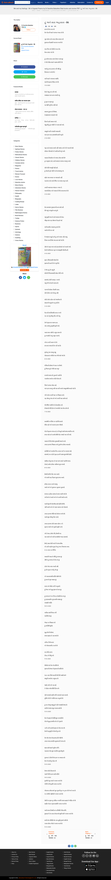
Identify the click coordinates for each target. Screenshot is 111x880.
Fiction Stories (19, 152)
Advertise (72, 2)
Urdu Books (49, 872)
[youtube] (93, 855)
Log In (107, 2)
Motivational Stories (21, 154)
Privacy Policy (15, 856)
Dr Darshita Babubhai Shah (27, 26)
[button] (28, 2)
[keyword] (22, 2)
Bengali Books (50, 865)
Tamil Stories (67, 865)
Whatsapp (24, 76)
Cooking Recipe (19, 201)
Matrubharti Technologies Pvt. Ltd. (27, 877)
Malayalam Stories (68, 863)
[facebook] (83, 855)
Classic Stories (19, 157)
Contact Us (90, 2)
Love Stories (19, 179)
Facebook (24, 67)
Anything (17, 237)
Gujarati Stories (68, 854)
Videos (55, 2)
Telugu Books (49, 863)
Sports (17, 226)
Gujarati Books (50, 856)
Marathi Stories (68, 856)
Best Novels (32, 854)
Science (17, 235)
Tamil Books (49, 861)
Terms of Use (15, 859)
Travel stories (19, 171)
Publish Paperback (33, 863)
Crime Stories (19, 240)
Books (47, 2)
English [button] (33, 2)
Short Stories (19, 146)
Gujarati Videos (33, 856)
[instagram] (87, 855)
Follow (28, 30)
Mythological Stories (21, 213)
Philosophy (18, 193)
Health (17, 196)
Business (17, 224)
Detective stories (20, 182)
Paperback (63, 2)
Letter (17, 204)
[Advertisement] (24, 293)
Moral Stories (19, 185)
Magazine (18, 165)
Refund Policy (15, 861)
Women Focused (20, 174)
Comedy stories (19, 163)
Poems (17, 168)
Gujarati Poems (25, 50)
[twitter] (90, 855)
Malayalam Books (51, 868)
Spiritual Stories (20, 149)
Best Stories (32, 852)
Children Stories (20, 160)
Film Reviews (19, 210)
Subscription (81, 2)
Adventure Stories (20, 188)
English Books (50, 852)
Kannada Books (50, 870)
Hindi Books (49, 854)
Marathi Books (50, 859)
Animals (17, 229)
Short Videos (32, 861)
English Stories (67, 859)
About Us (40, 2)
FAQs (13, 863)
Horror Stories (19, 207)
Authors (31, 859)
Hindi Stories (67, 852)
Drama (17, 177)
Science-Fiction (19, 221)
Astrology (18, 232)
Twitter (24, 72)
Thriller (17, 218)
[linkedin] (97, 855)
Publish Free (99, 2)
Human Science (19, 190)
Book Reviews (19, 215)
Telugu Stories (67, 868)
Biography (18, 199)
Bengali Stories (67, 861)
